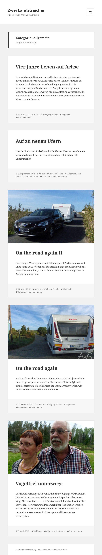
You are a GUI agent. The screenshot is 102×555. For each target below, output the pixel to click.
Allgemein (66, 114)
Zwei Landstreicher (26, 10)
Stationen (60, 531)
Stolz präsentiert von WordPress (52, 549)
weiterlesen (32, 99)
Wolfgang (37, 531)
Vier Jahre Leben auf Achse (47, 67)
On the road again (37, 368)
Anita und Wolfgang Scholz (46, 114)
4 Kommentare (24, 117)
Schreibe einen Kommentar (54, 176)
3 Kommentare (75, 531)
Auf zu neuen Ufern (38, 141)
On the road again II (39, 253)
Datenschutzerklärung (26, 549)
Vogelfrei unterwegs (39, 483)
